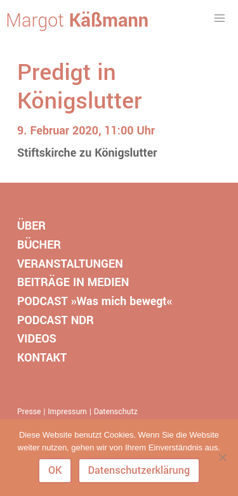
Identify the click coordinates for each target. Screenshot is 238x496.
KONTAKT (42, 357)
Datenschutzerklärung (139, 470)
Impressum (67, 411)
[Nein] (222, 457)
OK (55, 470)
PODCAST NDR (55, 320)
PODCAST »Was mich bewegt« (94, 301)
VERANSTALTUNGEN (70, 264)
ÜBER (31, 226)
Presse (29, 411)
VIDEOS (36, 338)
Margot (77, 21)
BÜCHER (39, 245)
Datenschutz (116, 411)
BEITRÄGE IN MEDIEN (73, 282)
